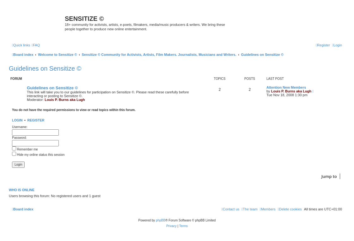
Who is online (21, 190)
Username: (19, 127)
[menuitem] (36, 45)
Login (17, 120)
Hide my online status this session (38, 154)
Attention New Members (286, 87)
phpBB (160, 220)
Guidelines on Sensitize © (45, 68)
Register (36, 120)
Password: (19, 137)
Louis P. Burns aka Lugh (65, 100)
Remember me (25, 149)
